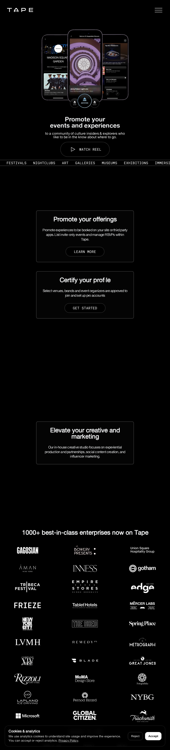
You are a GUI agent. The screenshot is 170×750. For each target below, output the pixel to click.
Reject (135, 736)
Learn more (85, 251)
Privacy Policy (68, 740)
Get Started (85, 308)
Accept (153, 736)
